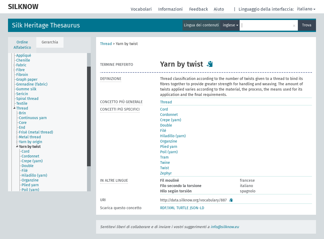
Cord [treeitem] (25, 151)
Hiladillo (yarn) (173, 136)
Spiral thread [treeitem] (27, 98)
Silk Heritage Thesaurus (46, 25)
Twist (164, 168)
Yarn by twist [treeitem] (30, 146)
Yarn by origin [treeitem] (30, 142)
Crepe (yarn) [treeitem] (32, 161)
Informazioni (171, 9)
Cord (164, 109)
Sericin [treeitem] (22, 94)
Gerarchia (50, 42)
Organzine (168, 141)
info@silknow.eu (225, 227)
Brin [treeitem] (22, 113)
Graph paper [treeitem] (26, 79)
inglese (230, 25)
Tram (164, 157)
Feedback (199, 9)
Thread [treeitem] (22, 108)
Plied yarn (168, 146)
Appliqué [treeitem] (23, 55)
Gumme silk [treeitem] (26, 89)
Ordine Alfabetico (22, 45)
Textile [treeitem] (21, 103)
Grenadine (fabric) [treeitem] (32, 84)
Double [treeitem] (28, 166)
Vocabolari (142, 9)
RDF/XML (167, 208)
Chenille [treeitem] (23, 60)
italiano (306, 8)
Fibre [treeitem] (20, 70)
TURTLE (182, 208)
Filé (163, 130)
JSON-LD (197, 208)
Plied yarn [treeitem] (30, 185)
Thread (106, 44)
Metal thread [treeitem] (30, 137)
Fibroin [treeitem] (22, 74)
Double (166, 125)
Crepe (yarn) (170, 120)
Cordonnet (169, 114)
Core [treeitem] (23, 122)
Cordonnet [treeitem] (30, 156)
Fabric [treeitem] (21, 65)
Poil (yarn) (169, 152)
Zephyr (166, 173)
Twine (165, 162)
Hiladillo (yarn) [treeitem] (34, 175)
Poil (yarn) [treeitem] (30, 190)
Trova (306, 25)
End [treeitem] (22, 127)
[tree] (49, 122)
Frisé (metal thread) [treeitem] (36, 132)
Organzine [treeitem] (30, 180)
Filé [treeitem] (25, 170)
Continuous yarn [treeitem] (33, 118)
